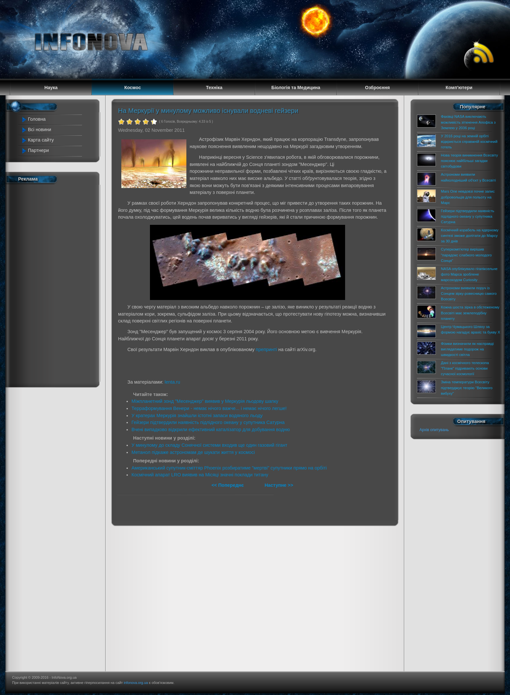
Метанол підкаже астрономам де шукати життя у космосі (193, 452)
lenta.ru (172, 382)
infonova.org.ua (136, 683)
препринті (266, 349)
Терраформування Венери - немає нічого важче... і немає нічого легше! (209, 408)
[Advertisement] (51, 284)
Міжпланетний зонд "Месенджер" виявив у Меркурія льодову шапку (204, 401)
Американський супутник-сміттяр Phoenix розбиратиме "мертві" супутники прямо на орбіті (229, 467)
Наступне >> (278, 485)
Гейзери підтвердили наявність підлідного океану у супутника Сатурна (208, 422)
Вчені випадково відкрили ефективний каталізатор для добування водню (210, 429)
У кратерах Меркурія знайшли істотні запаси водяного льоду (196, 415)
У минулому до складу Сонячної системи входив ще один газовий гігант (209, 445)
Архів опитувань (434, 430)
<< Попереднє (228, 485)
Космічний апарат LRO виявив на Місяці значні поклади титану (199, 474)
